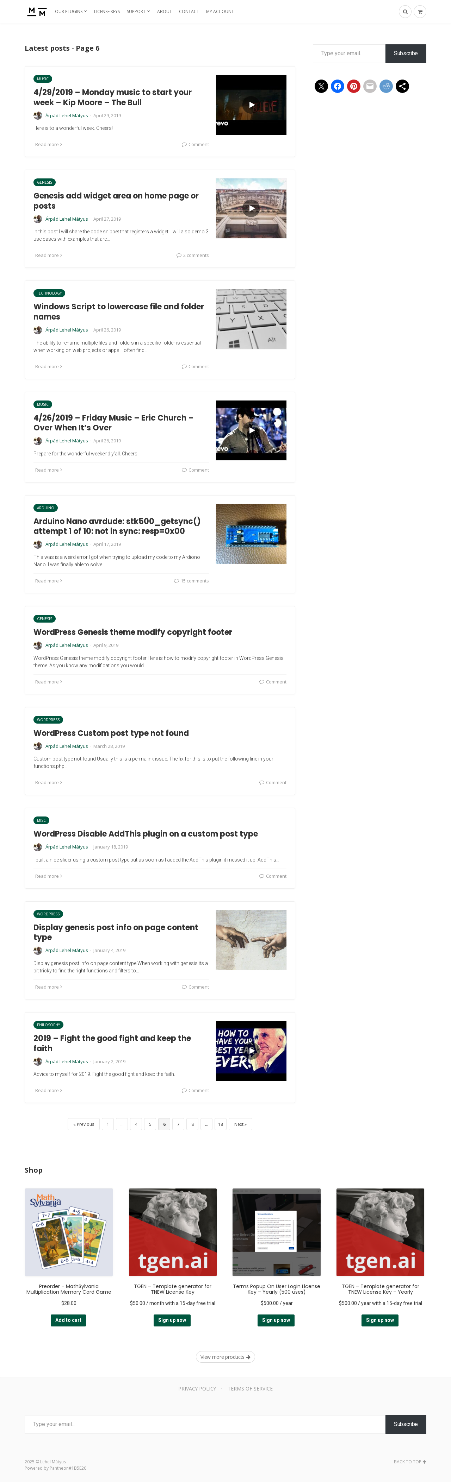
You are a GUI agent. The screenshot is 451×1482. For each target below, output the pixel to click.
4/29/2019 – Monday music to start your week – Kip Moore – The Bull (112, 97)
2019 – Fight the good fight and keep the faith (112, 1043)
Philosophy (48, 1024)
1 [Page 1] (108, 1124)
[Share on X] (321, 86)
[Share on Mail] (370, 86)
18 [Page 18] (220, 1124)
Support (136, 11)
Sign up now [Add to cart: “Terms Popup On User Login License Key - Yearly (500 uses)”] (276, 1320)
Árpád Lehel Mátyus (66, 115)
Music (43, 78)
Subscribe (406, 53)
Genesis (44, 182)
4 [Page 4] (136, 1124)
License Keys (107, 11)
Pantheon (59, 1468)
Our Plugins (68, 11)
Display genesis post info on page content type (115, 932)
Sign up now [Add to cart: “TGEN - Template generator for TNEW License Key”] (172, 1320)
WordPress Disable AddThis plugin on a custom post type (145, 833)
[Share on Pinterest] (353, 86)
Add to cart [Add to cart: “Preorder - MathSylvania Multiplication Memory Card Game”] (68, 1320)
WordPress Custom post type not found (111, 733)
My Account (220, 11)
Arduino (45, 507)
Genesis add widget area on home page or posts (116, 201)
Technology (49, 293)
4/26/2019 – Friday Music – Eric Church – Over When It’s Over (113, 423)
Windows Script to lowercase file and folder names (118, 311)
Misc (41, 820)
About (164, 11)
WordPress (48, 719)
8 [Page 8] (192, 1124)
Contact (189, 11)
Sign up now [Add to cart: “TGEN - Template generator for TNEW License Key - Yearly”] (380, 1320)
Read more (48, 144)
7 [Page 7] (178, 1124)
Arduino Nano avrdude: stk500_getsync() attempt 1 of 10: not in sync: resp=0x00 (117, 526)
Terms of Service (250, 1388)
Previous (85, 1124)
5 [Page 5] (150, 1124)
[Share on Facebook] (337, 86)
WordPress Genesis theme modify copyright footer (132, 632)
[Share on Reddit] (386, 86)
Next (238, 1124)
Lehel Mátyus (53, 1462)
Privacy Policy (197, 1388)
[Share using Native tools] (402, 86)
